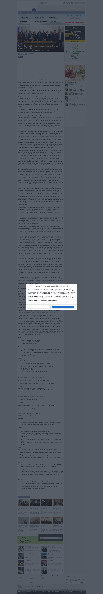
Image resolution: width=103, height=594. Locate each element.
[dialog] (51, 297)
